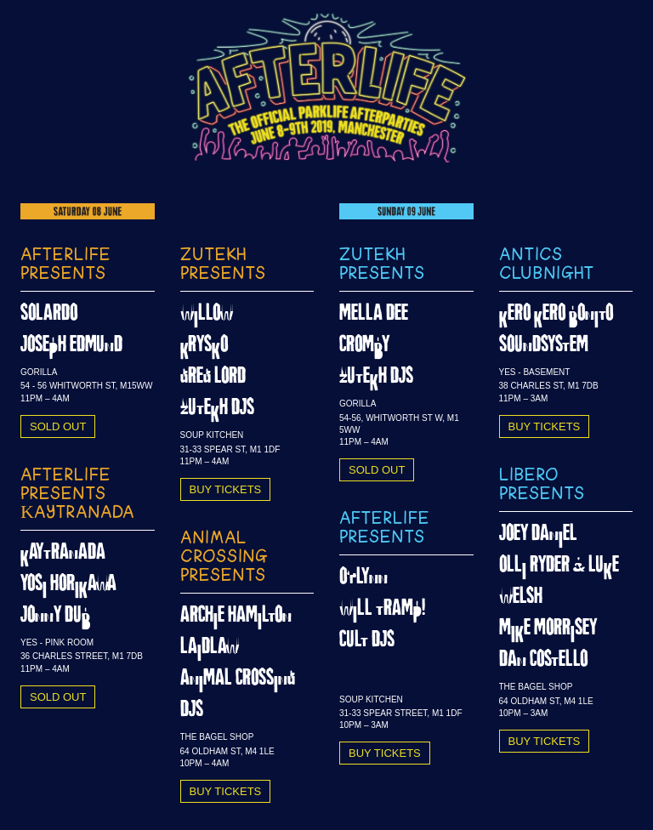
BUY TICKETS (226, 489)
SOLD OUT (58, 426)
